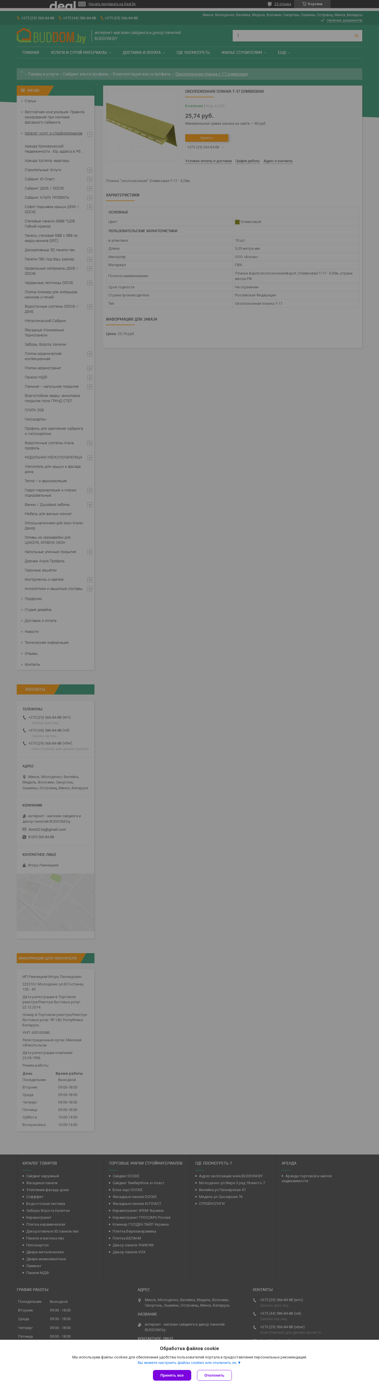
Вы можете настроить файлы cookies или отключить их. (187, 1362)
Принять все (172, 1375)
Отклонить (214, 1375)
